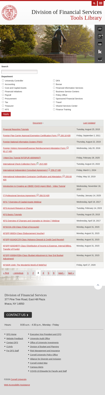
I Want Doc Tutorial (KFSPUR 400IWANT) (22, 158)
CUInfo (9, 346)
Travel (58, 102)
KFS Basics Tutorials (12, 214)
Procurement (11, 98)
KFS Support (100, 51)
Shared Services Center (66, 106)
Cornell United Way (39, 363)
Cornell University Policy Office (44, 355)
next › (61, 273)
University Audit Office (40, 338)
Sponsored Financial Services (69, 98)
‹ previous (18, 273)
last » (71, 273)
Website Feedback (14, 338)
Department (7, 76)
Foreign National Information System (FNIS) (22, 142)
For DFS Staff (12, 351)
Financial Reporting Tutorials (16, 129)
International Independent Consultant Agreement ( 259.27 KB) (32, 170)
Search (4, 66)
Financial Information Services (69, 88)
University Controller (14, 81)
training (100, 43)
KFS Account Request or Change (18, 208)
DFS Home (11, 334)
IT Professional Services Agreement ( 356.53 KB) (26, 195)
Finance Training (63, 109)
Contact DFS (12, 342)
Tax (6, 102)
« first (6, 273)
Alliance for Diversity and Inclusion (45, 359)
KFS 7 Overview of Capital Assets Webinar (22, 202)
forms (100, 28)
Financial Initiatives (13, 91)
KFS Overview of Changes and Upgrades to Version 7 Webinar (31, 221)
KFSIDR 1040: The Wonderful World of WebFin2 (25, 265)
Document (38, 123)
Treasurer (9, 106)
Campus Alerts (36, 367)
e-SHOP (100, 58)
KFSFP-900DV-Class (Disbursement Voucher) (23, 233)
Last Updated (89, 123)
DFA (58, 81)
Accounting (10, 84)
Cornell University (19, 379)
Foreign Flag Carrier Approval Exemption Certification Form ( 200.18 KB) (37, 135)
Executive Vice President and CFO (45, 334)
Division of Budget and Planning (44, 346)
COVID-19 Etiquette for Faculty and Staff (48, 371)
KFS (7, 109)
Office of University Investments (44, 342)
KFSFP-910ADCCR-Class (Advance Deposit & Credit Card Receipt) (33, 239)
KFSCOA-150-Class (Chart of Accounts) (21, 227)
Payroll (8, 95)
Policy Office (61, 95)
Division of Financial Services (67, 12)
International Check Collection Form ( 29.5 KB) (25, 164)
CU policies (100, 35)
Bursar (59, 84)
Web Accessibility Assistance (17, 385)
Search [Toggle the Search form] (94, 3)
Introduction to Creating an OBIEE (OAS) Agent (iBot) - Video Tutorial (34, 186)
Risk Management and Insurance (45, 351)
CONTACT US (15, 315)
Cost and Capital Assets (16, 88)
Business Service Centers (67, 91)
